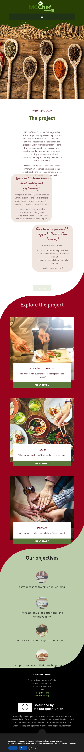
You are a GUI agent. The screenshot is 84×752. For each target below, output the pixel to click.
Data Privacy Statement (42, 744)
